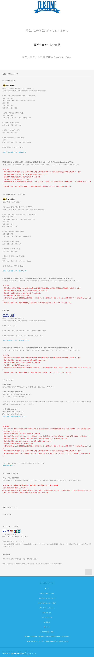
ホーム (47, 588)
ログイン (47, 627)
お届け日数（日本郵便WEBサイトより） (14, 416)
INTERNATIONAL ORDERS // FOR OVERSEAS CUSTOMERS (47, 636)
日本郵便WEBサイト (8, 465)
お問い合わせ (47, 612)
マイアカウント (47, 617)
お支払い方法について (47, 593)
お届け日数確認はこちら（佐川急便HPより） (16, 340)
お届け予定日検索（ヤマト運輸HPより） (14, 152)
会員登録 (47, 622)
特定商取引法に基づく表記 (47, 603)
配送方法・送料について (47, 598)
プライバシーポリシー (47, 608)
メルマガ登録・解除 (47, 631)
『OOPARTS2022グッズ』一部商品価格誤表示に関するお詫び (47, 641)
